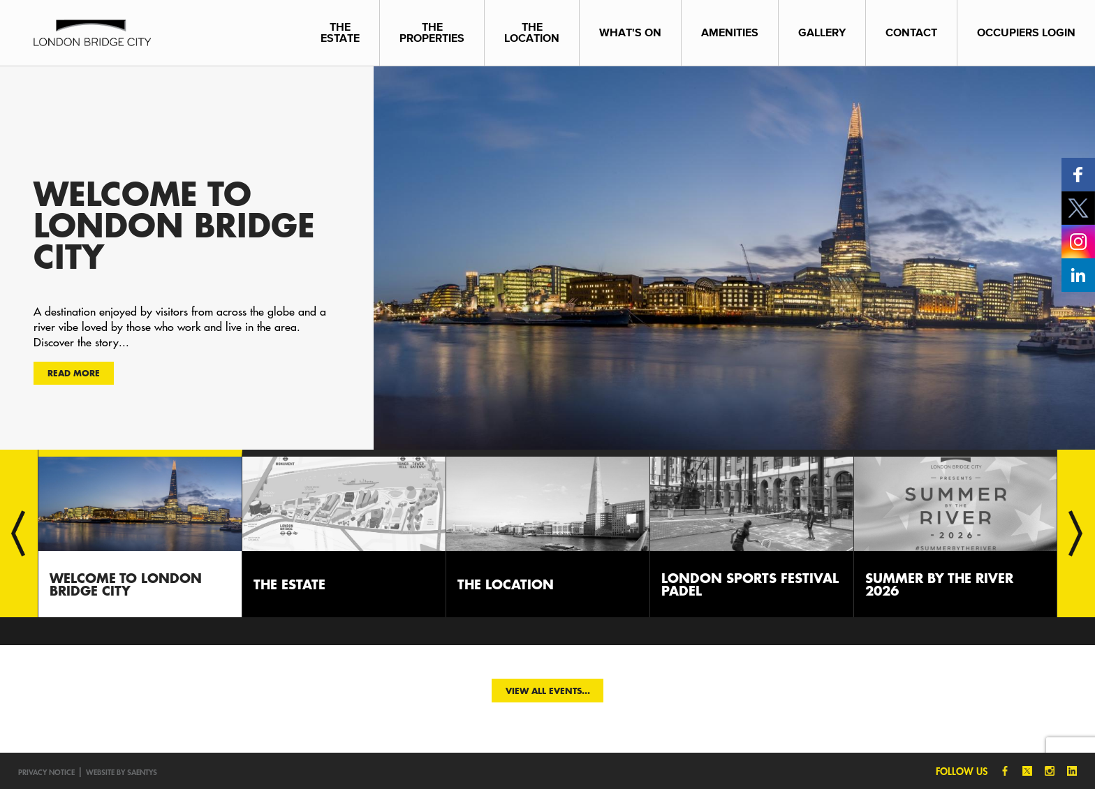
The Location (531, 32)
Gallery (822, 32)
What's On (630, 32)
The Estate (340, 32)
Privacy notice (46, 772)
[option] (547, 258)
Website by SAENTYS (121, 772)
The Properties (431, 32)
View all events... (548, 690)
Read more (73, 373)
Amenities (729, 32)
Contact (911, 32)
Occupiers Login (1026, 32)
